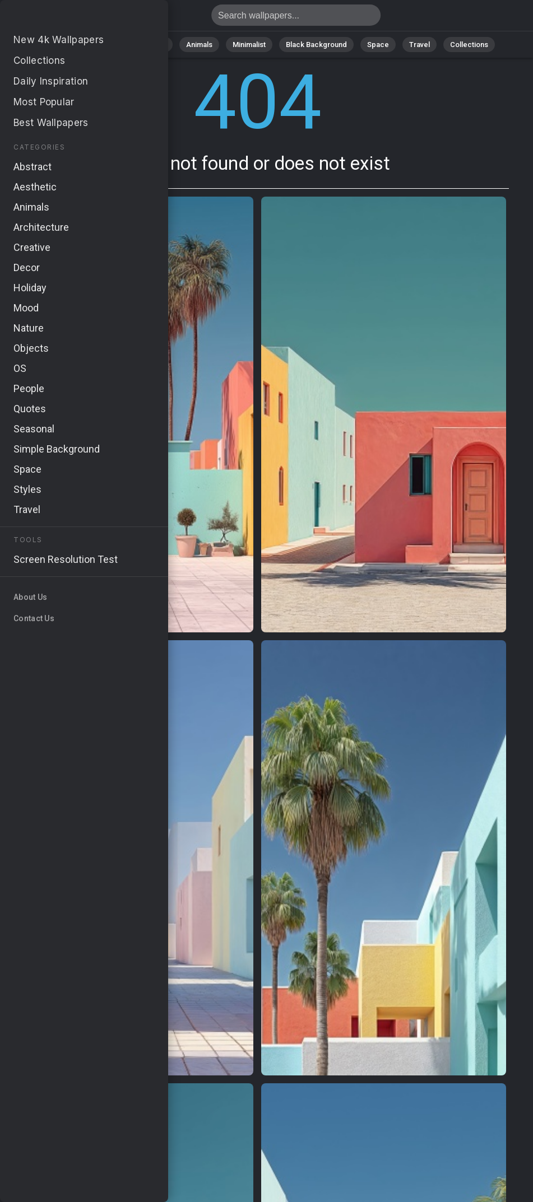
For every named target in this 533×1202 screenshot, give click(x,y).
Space (378, 44)
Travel (419, 44)
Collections (469, 44)
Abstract (151, 44)
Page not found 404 (67, 18)
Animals (199, 44)
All (70, 44)
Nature (105, 44)
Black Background (316, 44)
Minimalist (249, 44)
